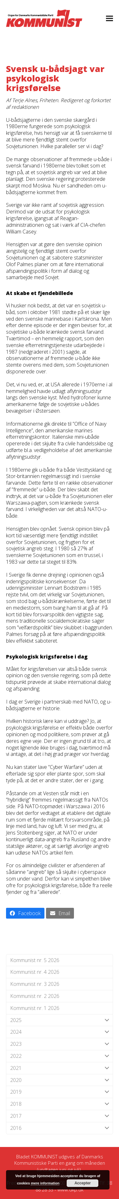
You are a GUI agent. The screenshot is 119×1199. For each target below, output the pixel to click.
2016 (59, 1128)
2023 (59, 1044)
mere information (45, 1183)
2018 (59, 1104)
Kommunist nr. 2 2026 (34, 996)
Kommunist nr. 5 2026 (34, 960)
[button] (109, 18)
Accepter (83, 1183)
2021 (59, 1068)
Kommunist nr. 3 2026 (34, 983)
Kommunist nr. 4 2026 (34, 971)
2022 (59, 1056)
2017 (59, 1116)
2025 (59, 1020)
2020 (59, 1080)
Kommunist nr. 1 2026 (34, 1008)
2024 (59, 1032)
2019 (59, 1092)
